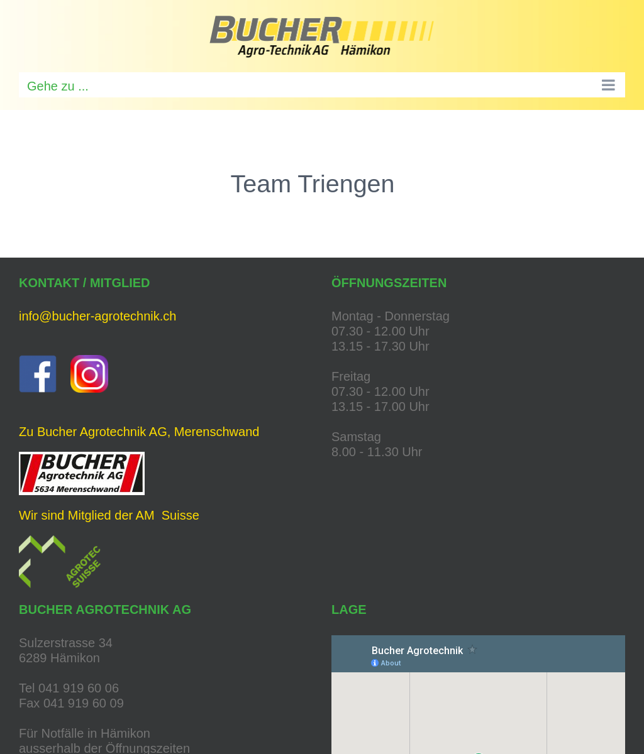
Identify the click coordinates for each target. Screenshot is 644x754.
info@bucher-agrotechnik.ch (97, 316)
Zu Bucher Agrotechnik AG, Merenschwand (139, 432)
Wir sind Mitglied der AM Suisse (109, 515)
